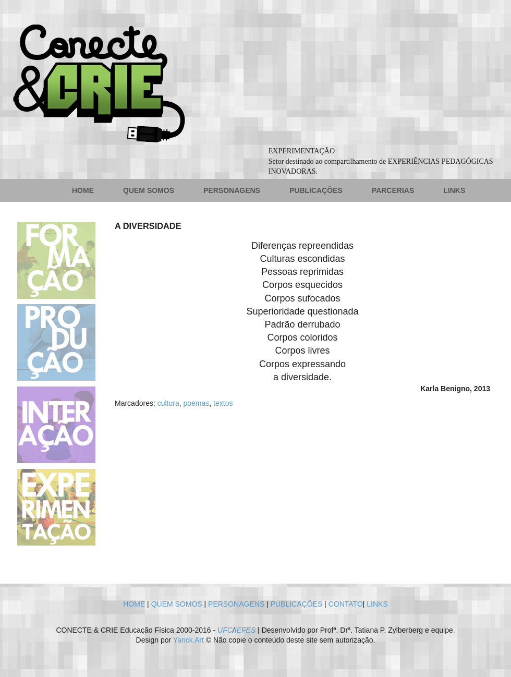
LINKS (454, 190)
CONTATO (345, 604)
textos (223, 403)
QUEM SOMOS (148, 190)
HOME (83, 190)
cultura (168, 403)
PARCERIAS (393, 190)
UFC (225, 630)
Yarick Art (188, 640)
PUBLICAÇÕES (316, 190)
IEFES (245, 630)
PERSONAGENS (231, 190)
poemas (197, 403)
